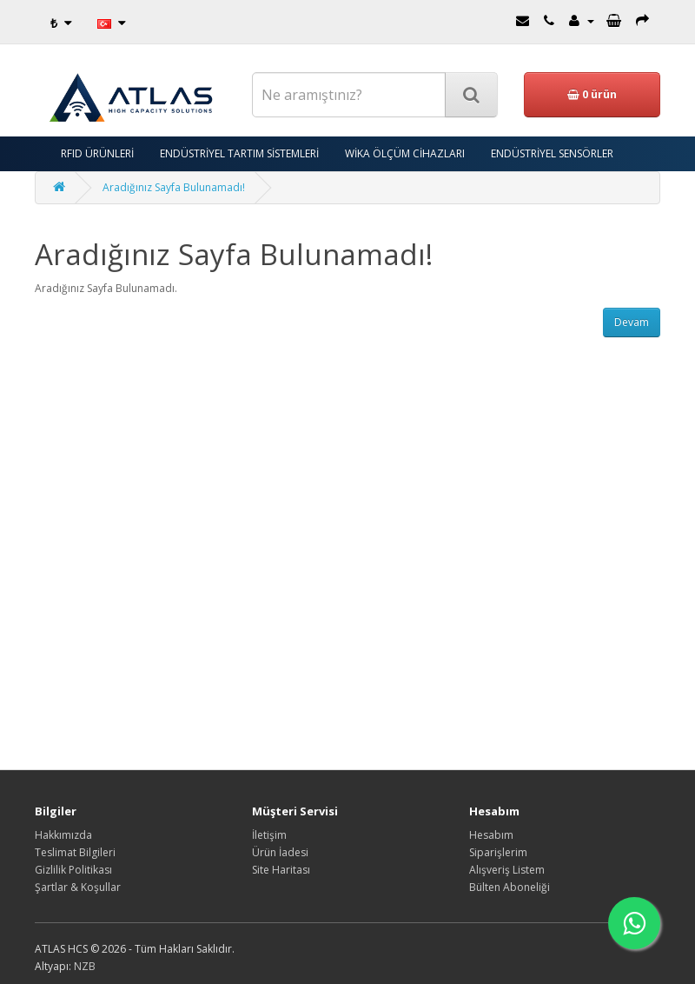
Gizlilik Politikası (73, 869)
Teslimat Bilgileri (75, 852)
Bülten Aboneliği (509, 887)
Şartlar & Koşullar (78, 887)
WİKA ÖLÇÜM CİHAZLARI (405, 153)
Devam (631, 322)
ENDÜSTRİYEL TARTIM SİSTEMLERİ (239, 153)
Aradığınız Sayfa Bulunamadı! (174, 187)
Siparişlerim (498, 852)
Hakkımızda (63, 835)
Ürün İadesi (280, 852)
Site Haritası (281, 869)
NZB (85, 966)
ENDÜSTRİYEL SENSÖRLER (552, 153)
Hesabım (491, 835)
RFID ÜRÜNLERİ (97, 153)
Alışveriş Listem (507, 869)
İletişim (269, 835)
